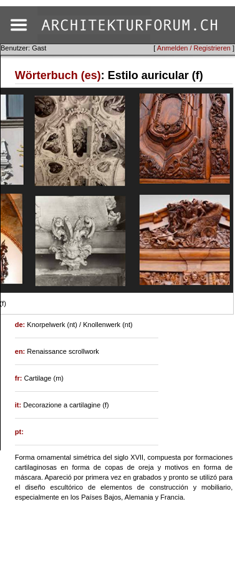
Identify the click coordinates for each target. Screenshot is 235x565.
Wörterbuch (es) (58, 75)
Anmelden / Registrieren (194, 48)
